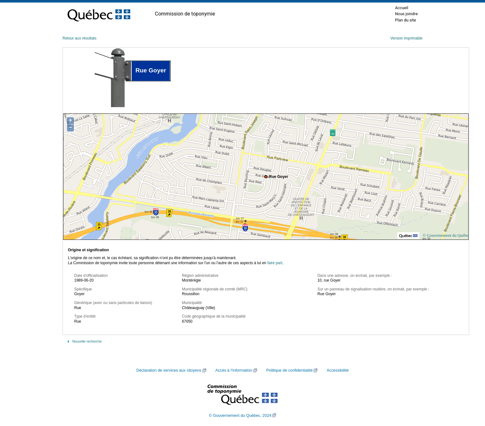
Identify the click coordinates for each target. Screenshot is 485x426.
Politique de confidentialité (289, 370)
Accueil (401, 7)
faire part (274, 263)
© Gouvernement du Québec (446, 235)
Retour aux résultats (79, 38)
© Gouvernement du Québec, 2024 (240, 415)
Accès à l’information (233, 370)
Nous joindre (406, 13)
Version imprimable (406, 38)
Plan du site (405, 20)
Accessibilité (337, 370)
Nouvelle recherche (87, 341)
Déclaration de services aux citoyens (168, 370)
